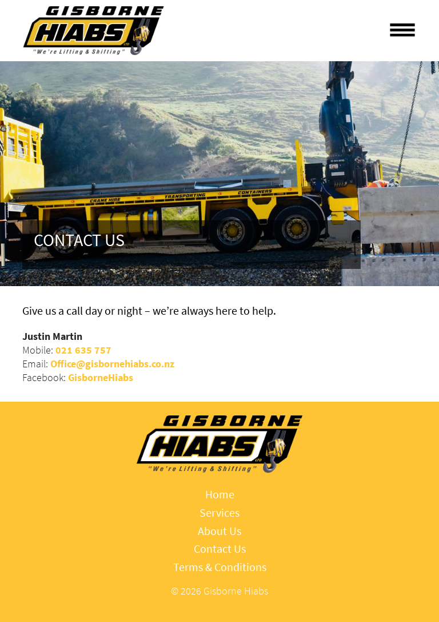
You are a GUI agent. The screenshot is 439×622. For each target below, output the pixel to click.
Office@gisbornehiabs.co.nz (112, 364)
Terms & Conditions (219, 567)
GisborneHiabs (100, 378)
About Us (219, 531)
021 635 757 (83, 350)
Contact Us (220, 549)
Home (219, 494)
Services (219, 513)
